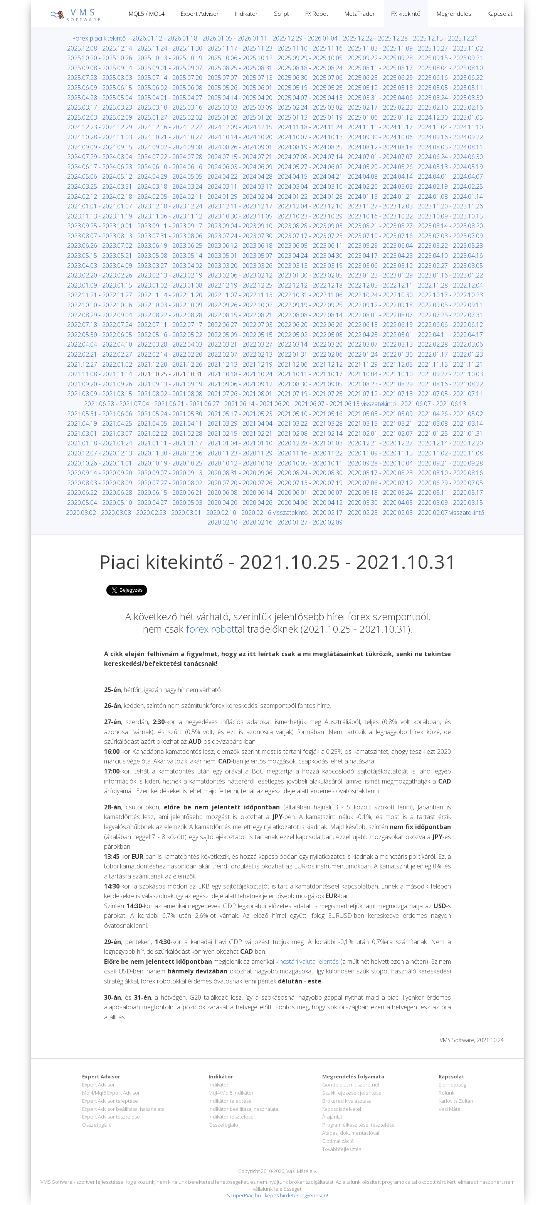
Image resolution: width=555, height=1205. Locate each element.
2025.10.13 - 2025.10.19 (169, 58)
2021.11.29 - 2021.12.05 (380, 364)
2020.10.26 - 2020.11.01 (99, 463)
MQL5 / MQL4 (147, 13)
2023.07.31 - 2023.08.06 (169, 236)
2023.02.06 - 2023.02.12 (239, 275)
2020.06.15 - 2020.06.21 (169, 492)
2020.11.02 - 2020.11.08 (450, 453)
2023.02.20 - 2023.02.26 (99, 275)
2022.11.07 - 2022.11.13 (239, 295)
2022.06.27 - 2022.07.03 (239, 324)
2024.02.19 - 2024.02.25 (450, 186)
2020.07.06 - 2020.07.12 (380, 483)
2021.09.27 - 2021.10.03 (450, 374)
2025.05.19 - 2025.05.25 (310, 87)
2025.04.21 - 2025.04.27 (169, 97)
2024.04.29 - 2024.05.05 (169, 176)
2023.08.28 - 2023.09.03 (310, 226)
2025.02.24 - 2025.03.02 (310, 107)
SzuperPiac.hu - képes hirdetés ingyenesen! (277, 1195)
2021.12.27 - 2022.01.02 (99, 364)
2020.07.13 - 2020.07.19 (310, 483)
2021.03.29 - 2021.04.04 (239, 423)
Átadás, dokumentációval (350, 1132)
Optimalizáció (338, 1140)
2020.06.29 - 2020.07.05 (450, 483)
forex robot (210, 628)
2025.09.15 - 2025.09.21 (450, 58)
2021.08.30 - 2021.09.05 (310, 384)
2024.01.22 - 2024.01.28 (310, 196)
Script (281, 13)
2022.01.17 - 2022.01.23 (450, 354)
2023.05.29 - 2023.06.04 (380, 245)
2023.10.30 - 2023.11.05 (239, 216)
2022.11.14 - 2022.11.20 (169, 295)
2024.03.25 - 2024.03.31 (99, 186)
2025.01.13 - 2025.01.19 (310, 117)
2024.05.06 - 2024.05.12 (99, 176)
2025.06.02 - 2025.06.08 (169, 87)
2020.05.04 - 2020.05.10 (99, 502)
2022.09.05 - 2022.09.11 (450, 305)
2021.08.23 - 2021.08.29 (380, 384)
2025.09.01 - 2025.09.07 (169, 68)
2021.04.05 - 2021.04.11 (169, 423)
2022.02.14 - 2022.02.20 (169, 354)
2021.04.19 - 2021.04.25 (99, 423)
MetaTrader (360, 13)
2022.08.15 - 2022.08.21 (239, 315)
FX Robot (316, 13)
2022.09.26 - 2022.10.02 (239, 305)
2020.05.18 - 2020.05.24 (380, 492)
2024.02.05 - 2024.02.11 (169, 196)
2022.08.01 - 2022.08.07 (380, 315)
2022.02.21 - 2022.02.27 (99, 354)
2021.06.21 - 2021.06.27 (186, 403)
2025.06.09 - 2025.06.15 (99, 87)
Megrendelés (454, 13)
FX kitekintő (405, 13)
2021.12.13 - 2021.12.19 (239, 364)
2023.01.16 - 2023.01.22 (450, 275)
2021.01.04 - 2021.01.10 (239, 443)
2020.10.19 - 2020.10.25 (169, 463)
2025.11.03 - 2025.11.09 (380, 48)
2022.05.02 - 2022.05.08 (310, 334)
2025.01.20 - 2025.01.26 (239, 117)
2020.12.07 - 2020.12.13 (99, 453)
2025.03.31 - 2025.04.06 (380, 97)
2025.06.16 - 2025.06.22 (450, 77)
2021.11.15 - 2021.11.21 (450, 364)
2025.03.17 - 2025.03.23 (99, 107)
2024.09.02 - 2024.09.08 (169, 147)
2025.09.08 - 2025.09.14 (99, 68)
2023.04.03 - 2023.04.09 (99, 265)
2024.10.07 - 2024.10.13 (310, 137)
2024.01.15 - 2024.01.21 (380, 196)
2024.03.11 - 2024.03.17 (239, 186)
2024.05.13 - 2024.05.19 (450, 166)
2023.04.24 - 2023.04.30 (310, 255)
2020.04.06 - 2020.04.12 (310, 502)
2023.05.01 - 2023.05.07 (239, 255)
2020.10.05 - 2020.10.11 (310, 463)
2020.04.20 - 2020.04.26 (239, 502)
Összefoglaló (97, 1124)
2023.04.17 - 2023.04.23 (380, 255)
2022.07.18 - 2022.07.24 (99, 324)
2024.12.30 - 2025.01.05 (450, 117)
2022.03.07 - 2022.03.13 (380, 344)
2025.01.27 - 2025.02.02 (169, 117)
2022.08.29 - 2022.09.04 (99, 315)
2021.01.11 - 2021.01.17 (169, 443)
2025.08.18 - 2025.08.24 (310, 68)
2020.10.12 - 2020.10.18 (239, 463)
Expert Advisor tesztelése (111, 1116)
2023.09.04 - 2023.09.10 (239, 226)
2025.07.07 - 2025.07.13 (239, 77)
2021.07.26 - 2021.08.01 (239, 393)
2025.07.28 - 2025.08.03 (99, 77)
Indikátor (246, 13)
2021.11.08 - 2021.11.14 (99, 374)
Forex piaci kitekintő (99, 38)
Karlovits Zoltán (456, 1100)
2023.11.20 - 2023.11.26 (450, 206)
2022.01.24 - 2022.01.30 (380, 354)
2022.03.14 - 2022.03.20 (310, 344)
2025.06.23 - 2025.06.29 (380, 77)
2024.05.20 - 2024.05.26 (380, 166)
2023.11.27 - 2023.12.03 (380, 206)
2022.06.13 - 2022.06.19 (380, 324)
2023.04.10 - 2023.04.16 (450, 255)
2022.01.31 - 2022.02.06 (310, 354)
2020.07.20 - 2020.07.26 (239, 483)
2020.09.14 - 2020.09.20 (99, 473)
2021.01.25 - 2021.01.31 (450, 433)
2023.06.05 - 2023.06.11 (310, 245)
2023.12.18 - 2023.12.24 (169, 206)
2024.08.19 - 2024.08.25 (310, 147)
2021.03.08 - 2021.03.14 (450, 423)
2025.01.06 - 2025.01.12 (380, 117)
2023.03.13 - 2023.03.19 (310, 265)
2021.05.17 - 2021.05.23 (239, 414)
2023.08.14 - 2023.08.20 (450, 226)
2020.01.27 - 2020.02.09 (310, 522)
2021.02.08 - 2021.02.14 (310, 433)
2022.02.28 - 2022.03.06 (450, 344)
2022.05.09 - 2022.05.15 (239, 334)
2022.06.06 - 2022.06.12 (450, 324)
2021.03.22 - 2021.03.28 (310, 423)
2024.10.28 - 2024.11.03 (99, 137)
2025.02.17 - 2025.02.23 (380, 107)
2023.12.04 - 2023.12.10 (310, 206)
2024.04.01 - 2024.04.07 (450, 176)
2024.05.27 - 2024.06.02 (310, 166)
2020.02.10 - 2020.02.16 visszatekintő (257, 512)
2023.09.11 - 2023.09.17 (169, 226)
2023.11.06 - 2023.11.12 (169, 216)
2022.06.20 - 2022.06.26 (310, 324)
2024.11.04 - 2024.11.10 (450, 127)
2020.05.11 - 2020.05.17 (450, 492)
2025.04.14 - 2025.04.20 (239, 97)
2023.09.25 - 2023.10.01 (99, 226)
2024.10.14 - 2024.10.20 (239, 137)
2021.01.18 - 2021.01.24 (99, 443)
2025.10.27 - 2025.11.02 (450, 48)
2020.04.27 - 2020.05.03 (169, 502)
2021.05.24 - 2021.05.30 (169, 414)
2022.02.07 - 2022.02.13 (239, 354)
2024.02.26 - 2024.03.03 (380, 186)
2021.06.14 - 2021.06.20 (256, 403)
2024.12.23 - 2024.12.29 (99, 127)
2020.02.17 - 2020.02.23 (345, 512)
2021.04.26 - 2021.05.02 (450, 414)
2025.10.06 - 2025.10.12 (239, 58)
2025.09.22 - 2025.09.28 (380, 58)
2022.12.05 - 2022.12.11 (380, 285)
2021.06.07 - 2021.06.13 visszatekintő (345, 403)
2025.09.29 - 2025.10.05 (310, 58)
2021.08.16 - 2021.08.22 (450, 384)
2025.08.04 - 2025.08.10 (450, 68)
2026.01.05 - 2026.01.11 (234, 38)
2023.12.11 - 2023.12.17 (239, 206)
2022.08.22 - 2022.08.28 (169, 315)
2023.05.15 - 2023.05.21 (99, 255)
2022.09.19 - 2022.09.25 (310, 305)
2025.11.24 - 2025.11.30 (169, 48)
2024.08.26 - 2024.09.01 (239, 147)
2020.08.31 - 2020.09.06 (239, 473)
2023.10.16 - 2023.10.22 (380, 216)
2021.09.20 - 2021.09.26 (99, 384)
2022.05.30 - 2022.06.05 (99, 334)
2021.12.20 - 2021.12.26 (169, 364)
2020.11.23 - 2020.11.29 (239, 453)
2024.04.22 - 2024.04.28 (239, 176)
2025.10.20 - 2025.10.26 (99, 58)
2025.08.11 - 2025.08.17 (380, 68)
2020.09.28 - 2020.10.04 (380, 463)
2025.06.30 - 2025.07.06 (310, 77)
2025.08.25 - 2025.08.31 (239, 68)
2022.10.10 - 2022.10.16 (99, 305)
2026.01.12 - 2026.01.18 (164, 38)
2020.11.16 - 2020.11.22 (310, 453)
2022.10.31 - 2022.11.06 (310, 295)
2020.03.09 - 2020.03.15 (450, 502)
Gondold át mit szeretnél (350, 1084)
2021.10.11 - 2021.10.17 (310, 374)
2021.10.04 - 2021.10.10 (380, 374)
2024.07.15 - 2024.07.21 (239, 156)
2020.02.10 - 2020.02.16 (239, 522)
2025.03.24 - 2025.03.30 (450, 97)
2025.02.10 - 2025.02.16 (450, 107)
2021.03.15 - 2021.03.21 (380, 423)
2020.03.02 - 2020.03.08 (98, 512)
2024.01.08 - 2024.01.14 (450, 196)
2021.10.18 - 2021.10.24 (239, 374)
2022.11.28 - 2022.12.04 (450, 285)
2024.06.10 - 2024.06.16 (169, 166)
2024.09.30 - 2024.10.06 (380, 137)
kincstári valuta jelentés (307, 961)
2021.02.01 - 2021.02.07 (380, 433)
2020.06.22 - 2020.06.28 (99, 492)
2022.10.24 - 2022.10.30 (380, 295)
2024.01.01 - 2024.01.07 (99, 206)
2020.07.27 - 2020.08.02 (169, 483)
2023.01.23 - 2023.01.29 (380, 275)
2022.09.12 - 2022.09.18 (380, 305)
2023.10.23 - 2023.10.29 (310, 216)
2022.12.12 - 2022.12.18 (310, 285)
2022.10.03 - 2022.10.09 (169, 305)
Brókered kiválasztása (347, 1100)
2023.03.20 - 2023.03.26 (239, 265)
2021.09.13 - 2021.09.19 (169, 384)
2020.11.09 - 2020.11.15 (380, 453)
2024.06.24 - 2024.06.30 (450, 156)
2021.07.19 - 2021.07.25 (310, 393)
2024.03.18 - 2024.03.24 (169, 186)
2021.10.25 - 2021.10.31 (169, 374)
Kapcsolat (500, 13)
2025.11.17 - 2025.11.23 (239, 48)
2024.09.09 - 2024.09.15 (99, 147)
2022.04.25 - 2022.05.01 (380, 334)
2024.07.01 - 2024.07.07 (380, 156)
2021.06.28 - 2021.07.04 (116, 403)
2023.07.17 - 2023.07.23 (310, 236)
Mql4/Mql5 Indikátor (231, 1092)
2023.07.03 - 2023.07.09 (450, 236)
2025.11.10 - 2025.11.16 (310, 48)
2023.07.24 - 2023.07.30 (239, 236)
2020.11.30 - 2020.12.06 (169, 453)
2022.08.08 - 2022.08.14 (310, 315)
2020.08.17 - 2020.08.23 (380, 473)
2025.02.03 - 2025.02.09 (99, 117)
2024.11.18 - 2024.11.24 (310, 127)
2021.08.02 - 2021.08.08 (169, 393)
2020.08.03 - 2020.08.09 (99, 483)
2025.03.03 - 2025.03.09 (239, 107)
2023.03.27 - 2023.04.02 (169, 265)
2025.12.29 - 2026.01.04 (305, 38)
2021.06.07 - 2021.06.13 (433, 403)
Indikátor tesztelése (231, 1116)
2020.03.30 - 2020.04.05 (380, 502)
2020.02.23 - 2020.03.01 (168, 512)
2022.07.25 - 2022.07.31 (450, 315)
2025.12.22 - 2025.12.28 (375, 38)
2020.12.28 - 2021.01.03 (310, 443)
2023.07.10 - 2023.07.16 (380, 236)
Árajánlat (332, 1116)
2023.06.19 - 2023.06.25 (169, 245)
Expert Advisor (200, 13)
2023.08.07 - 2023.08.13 (99, 236)
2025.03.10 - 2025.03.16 (169, 107)
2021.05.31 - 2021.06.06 (99, 414)
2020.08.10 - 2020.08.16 (450, 473)
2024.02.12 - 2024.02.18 (99, 196)
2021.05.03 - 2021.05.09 (380, 414)
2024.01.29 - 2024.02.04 (239, 196)
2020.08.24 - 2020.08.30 (310, 473)
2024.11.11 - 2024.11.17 (380, 127)
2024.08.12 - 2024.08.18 (380, 147)
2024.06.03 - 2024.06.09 (239, 166)
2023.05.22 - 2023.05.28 (450, 245)
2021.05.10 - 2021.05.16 (310, 414)
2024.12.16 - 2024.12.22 (169, 127)
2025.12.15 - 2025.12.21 (445, 38)
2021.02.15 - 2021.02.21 (239, 433)
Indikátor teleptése (230, 1100)
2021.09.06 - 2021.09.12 (239, 384)
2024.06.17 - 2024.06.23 (99, 166)
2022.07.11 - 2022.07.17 (169, 324)
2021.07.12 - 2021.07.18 (380, 393)
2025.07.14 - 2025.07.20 (169, 77)
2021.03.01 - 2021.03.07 (99, 433)
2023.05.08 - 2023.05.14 (169, 255)
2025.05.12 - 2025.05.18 (380, 87)
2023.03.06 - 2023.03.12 (380, 265)
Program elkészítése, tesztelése (358, 1124)
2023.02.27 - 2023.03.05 (450, 265)
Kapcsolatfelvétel (341, 1108)
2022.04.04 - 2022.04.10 (99, 344)
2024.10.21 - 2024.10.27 (169, 137)
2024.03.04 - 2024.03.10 (310, 186)
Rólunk (446, 1092)
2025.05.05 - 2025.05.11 (450, 87)
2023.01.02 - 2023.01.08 (169, 285)
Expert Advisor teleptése (110, 1100)
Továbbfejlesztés (341, 1149)
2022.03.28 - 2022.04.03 (169, 344)
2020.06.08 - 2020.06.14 (239, 492)
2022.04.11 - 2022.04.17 (450, 334)
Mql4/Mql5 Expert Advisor (111, 1092)
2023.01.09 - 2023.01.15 (99, 285)
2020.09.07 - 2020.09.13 (169, 473)
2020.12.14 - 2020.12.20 (450, 443)
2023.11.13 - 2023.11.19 (99, 216)
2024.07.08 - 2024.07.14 (310, 156)
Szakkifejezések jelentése (352, 1092)
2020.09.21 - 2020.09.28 (450, 463)
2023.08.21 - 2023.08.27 (380, 226)
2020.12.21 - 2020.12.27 (380, 443)
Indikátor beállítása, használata (243, 1108)
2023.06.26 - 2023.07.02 (99, 245)
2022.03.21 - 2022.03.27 (239, 344)
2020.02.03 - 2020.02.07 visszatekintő (433, 512)
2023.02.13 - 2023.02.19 (169, 275)
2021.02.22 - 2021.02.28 (169, 433)
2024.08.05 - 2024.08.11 (450, 147)
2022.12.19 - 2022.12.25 (239, 285)
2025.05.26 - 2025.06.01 (239, 87)
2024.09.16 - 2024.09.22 (450, 137)
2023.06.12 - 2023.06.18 (239, 245)
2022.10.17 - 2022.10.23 (450, 295)
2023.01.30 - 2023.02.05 (310, 275)
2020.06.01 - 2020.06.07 (310, 492)
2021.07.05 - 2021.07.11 (450, 393)
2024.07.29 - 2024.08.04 (99, 156)
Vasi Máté (450, 1108)
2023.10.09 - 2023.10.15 (450, 216)
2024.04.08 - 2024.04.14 (380, 176)
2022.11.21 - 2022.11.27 (99, 295)
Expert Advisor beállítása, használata (123, 1108)
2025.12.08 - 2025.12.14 (99, 48)
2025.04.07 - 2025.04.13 (310, 97)
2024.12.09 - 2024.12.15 (239, 127)
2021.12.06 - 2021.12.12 (310, 364)
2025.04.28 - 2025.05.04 (99, 97)
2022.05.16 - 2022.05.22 (169, 334)
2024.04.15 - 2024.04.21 (310, 176)
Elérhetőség (452, 1084)
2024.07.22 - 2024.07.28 (169, 156)
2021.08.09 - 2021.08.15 (99, 393)
